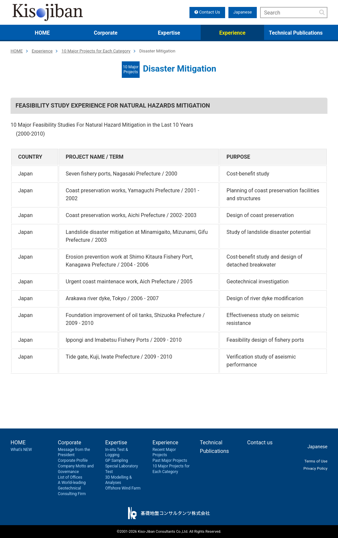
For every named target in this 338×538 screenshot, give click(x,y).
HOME (42, 33)
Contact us (260, 442)
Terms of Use (313, 460)
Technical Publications (296, 33)
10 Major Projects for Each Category (95, 50)
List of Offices (70, 477)
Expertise (169, 33)
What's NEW (21, 449)
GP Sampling (116, 460)
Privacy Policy (313, 468)
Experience (232, 33)
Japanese (242, 12)
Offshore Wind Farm (123, 488)
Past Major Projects (169, 460)
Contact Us (207, 12)
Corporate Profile (72, 460)
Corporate (106, 33)
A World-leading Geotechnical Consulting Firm (71, 488)
